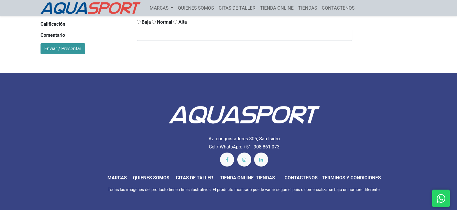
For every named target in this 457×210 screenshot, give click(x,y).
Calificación (53, 24)
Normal (162, 22)
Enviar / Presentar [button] (62, 48)
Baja (144, 22)
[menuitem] (195, 8)
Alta (180, 22)
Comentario (53, 35)
